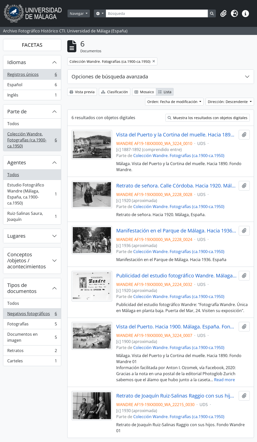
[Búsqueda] (157, 13)
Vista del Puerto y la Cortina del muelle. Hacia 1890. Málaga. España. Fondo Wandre (176, 135)
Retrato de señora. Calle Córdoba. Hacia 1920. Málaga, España (176, 186)
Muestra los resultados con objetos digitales (207, 117)
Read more (224, 379)
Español (32, 86)
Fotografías (32, 325)
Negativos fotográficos (32, 315)
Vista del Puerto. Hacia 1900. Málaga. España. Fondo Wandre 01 (176, 327)
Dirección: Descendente (228, 101)
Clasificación (114, 91)
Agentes (16, 162)
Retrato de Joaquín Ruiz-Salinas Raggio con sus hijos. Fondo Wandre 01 (176, 396)
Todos (13, 123)
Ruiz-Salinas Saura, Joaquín (32, 216)
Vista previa (82, 91)
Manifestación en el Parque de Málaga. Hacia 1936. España (176, 231)
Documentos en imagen (32, 337)
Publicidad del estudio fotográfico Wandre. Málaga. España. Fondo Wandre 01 (176, 276)
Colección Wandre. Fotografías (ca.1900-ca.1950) (32, 140)
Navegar (77, 13)
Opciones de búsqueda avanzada (110, 76)
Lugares (16, 235)
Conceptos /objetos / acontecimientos (26, 260)
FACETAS (32, 44)
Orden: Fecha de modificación (173, 101)
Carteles (32, 362)
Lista (164, 91)
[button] (223, 13)
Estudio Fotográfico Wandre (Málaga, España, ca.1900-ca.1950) (32, 194)
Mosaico (144, 91)
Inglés (32, 96)
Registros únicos (32, 75)
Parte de (17, 111)
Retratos (32, 352)
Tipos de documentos (22, 288)
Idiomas (16, 62)
